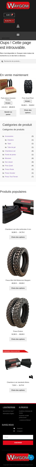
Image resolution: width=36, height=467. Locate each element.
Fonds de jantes (10, 154)
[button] (18, 35)
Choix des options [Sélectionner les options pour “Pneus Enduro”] (18, 339)
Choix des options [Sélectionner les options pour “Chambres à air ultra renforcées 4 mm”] (18, 237)
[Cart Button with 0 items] (31, 457)
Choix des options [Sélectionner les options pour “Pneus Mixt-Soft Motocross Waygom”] (18, 288)
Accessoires (9, 136)
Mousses (8, 158)
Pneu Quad (9, 165)
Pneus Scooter (10, 173)
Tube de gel (11, 147)
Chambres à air (10, 151)
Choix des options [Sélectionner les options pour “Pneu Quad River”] (27, 111)
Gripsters (10, 140)
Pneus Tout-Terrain (11, 176)
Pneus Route (9, 169)
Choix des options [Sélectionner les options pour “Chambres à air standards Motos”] (18, 390)
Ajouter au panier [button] (8, 113)
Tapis (9, 143)
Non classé (9, 162)
